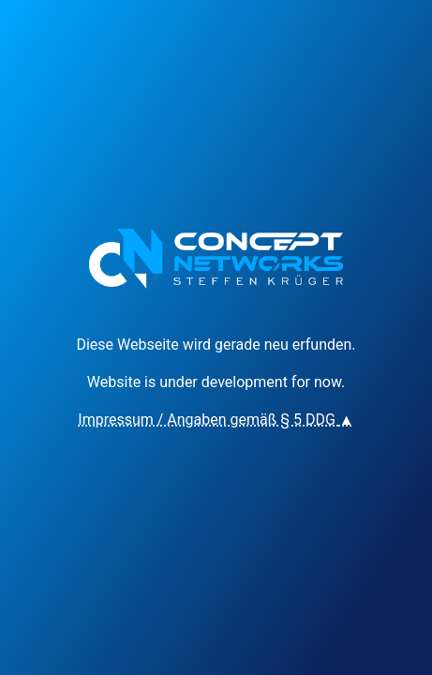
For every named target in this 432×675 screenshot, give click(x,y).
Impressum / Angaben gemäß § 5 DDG (215, 419)
